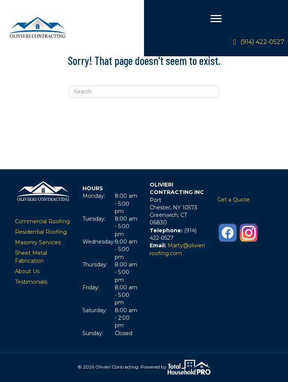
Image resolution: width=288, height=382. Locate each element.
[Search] (144, 91)
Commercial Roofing (42, 221)
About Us (27, 271)
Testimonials (31, 281)
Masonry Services (38, 242)
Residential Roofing (41, 232)
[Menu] (216, 18)
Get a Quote (233, 199)
